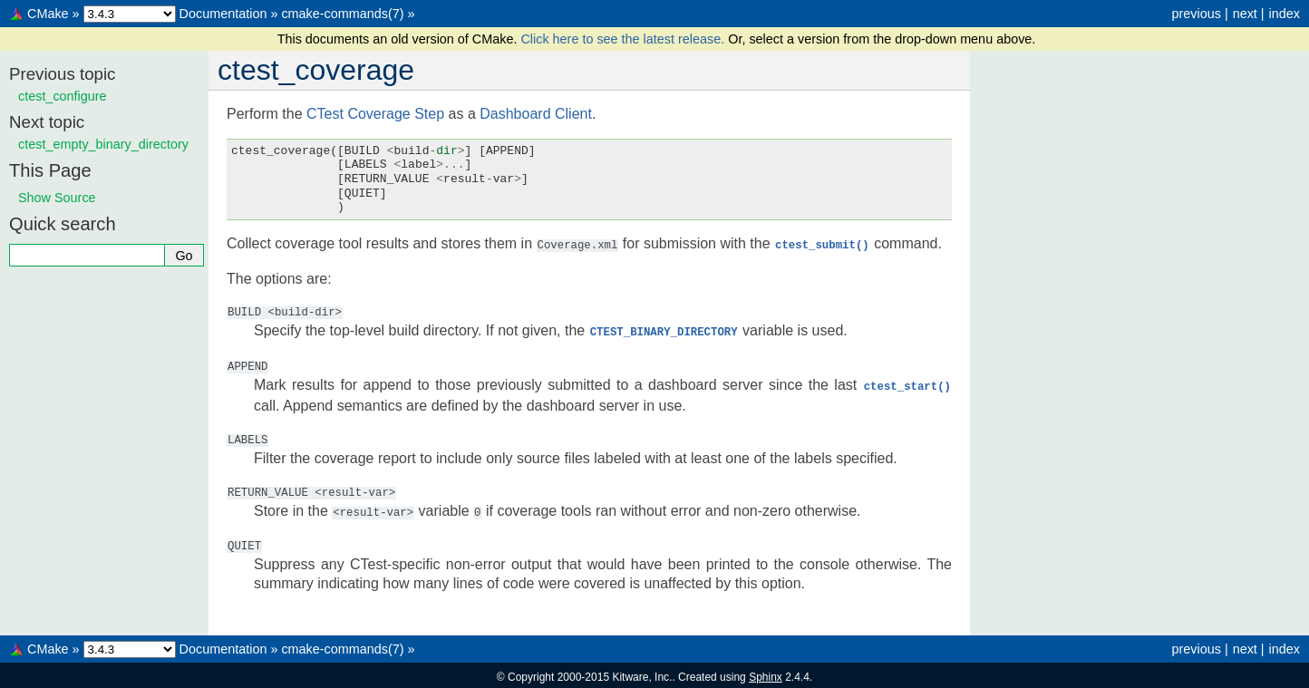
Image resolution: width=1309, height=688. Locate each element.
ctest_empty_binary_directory (103, 144)
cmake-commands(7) (342, 13)
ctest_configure (62, 96)
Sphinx (765, 673)
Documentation (223, 13)
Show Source (57, 197)
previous (1195, 13)
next (1245, 13)
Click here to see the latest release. (624, 39)
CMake (48, 13)
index (1284, 13)
